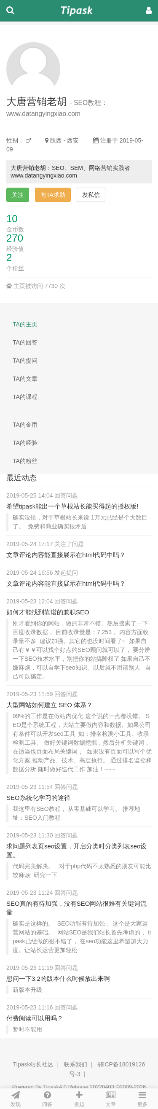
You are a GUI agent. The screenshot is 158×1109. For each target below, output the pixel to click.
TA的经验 (25, 442)
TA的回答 (25, 342)
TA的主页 (25, 324)
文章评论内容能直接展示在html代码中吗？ (66, 554)
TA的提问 (25, 360)
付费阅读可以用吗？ (34, 1018)
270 (14, 238)
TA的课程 (25, 396)
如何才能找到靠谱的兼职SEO (47, 612)
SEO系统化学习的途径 (38, 797)
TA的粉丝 (25, 461)
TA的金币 (25, 424)
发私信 (91, 194)
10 (12, 218)
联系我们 (75, 1064)
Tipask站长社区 (33, 1064)
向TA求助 (52, 194)
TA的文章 (25, 378)
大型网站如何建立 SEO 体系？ (49, 704)
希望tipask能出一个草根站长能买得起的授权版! (72, 506)
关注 (18, 194)
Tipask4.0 (55, 1087)
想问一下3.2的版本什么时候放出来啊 (58, 978)
